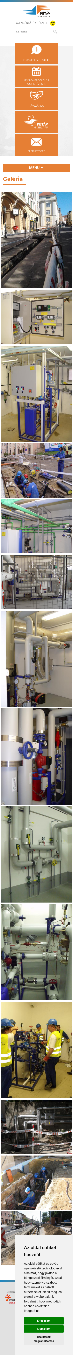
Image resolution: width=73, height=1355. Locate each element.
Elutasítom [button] (43, 1328)
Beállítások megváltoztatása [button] (44, 1339)
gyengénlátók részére (36, 23)
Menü (36, 167)
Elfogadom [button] (43, 1320)
